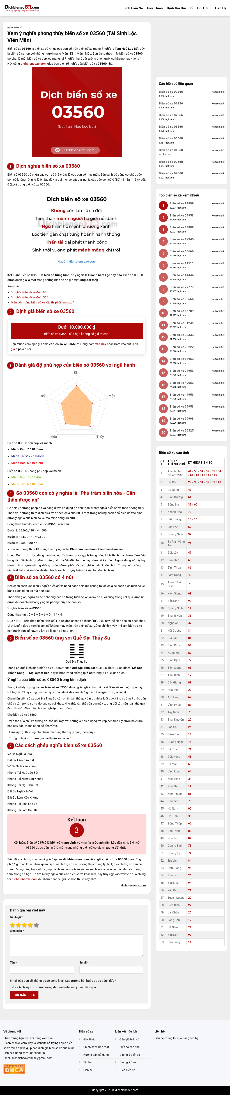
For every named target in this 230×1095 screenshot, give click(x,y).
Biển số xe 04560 (171, 173)
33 (213, 482)
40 (219, 482)
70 (189, 712)
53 (213, 471)
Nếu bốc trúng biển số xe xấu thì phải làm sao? (42, 302)
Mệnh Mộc (18, 477)
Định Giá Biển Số (180, 8)
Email (84, 962)
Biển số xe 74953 (182, 406)
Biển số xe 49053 (182, 383)
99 (189, 601)
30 (195, 482)
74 (189, 853)
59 (215, 475)
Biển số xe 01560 (171, 150)
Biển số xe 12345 (182, 239)
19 (189, 786)
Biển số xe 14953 (182, 359)
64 (189, 771)
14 (189, 608)
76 (189, 742)
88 (189, 705)
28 (189, 690)
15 (189, 519)
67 (189, 697)
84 (189, 860)
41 (189, 471)
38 (189, 816)
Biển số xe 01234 (182, 323)
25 (189, 912)
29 (189, 482)
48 (189, 756)
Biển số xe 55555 (182, 299)
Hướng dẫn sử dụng (96, 1054)
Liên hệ (220, 8)
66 (189, 823)
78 (189, 801)
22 (189, 897)
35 (189, 779)
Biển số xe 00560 (171, 138)
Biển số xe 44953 (182, 394)
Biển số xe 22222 (182, 347)
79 (189, 512)
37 (189, 623)
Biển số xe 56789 (182, 311)
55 (191, 475)
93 (189, 645)
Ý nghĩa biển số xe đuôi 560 (29, 297)
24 (189, 727)
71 (189, 749)
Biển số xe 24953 (182, 370)
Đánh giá (16, 917)
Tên (13, 962)
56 (197, 475)
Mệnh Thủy (19, 456)
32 (207, 482)
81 (189, 638)
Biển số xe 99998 (182, 418)
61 (189, 497)
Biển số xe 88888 (182, 227)
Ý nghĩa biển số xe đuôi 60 (29, 292)
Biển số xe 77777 (182, 287)
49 (189, 575)
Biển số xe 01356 (171, 103)
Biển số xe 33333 (182, 335)
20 (189, 719)
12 (189, 920)
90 (189, 808)
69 (189, 764)
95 (189, 868)
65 (189, 560)
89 (189, 652)
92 (189, 534)
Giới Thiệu (155, 8)
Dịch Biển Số (133, 8)
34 (189, 630)
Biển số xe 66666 (182, 251)
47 (189, 552)
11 (189, 942)
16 (195, 519)
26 (189, 875)
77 (189, 660)
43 (189, 489)
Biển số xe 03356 (171, 126)
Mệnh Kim (18, 449)
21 (189, 890)
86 (189, 567)
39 (189, 504)
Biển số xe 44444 (182, 275)
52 (207, 471)
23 (189, 927)
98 (189, 682)
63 (189, 667)
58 (209, 475)
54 (219, 471)
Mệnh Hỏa (18, 463)
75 (189, 584)
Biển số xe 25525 (182, 430)
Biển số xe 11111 (182, 263)
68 (189, 593)
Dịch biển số (14, 27)
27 (189, 905)
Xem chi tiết (218, 91)
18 (189, 734)
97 (189, 935)
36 (189, 615)
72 (189, 543)
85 (189, 793)
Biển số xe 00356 (171, 91)
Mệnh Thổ (18, 484)
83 (189, 831)
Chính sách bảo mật (96, 1047)
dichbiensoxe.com (34, 63)
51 (201, 471)
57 (203, 475)
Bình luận (17, 931)
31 (201, 482)
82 (189, 838)
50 (195, 471)
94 (189, 882)
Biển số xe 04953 (182, 215)
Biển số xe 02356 (171, 115)
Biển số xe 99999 (182, 203)
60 (195, 504)
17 (189, 675)
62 (189, 527)
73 (189, 845)
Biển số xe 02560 (171, 162)
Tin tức (204, 8)
